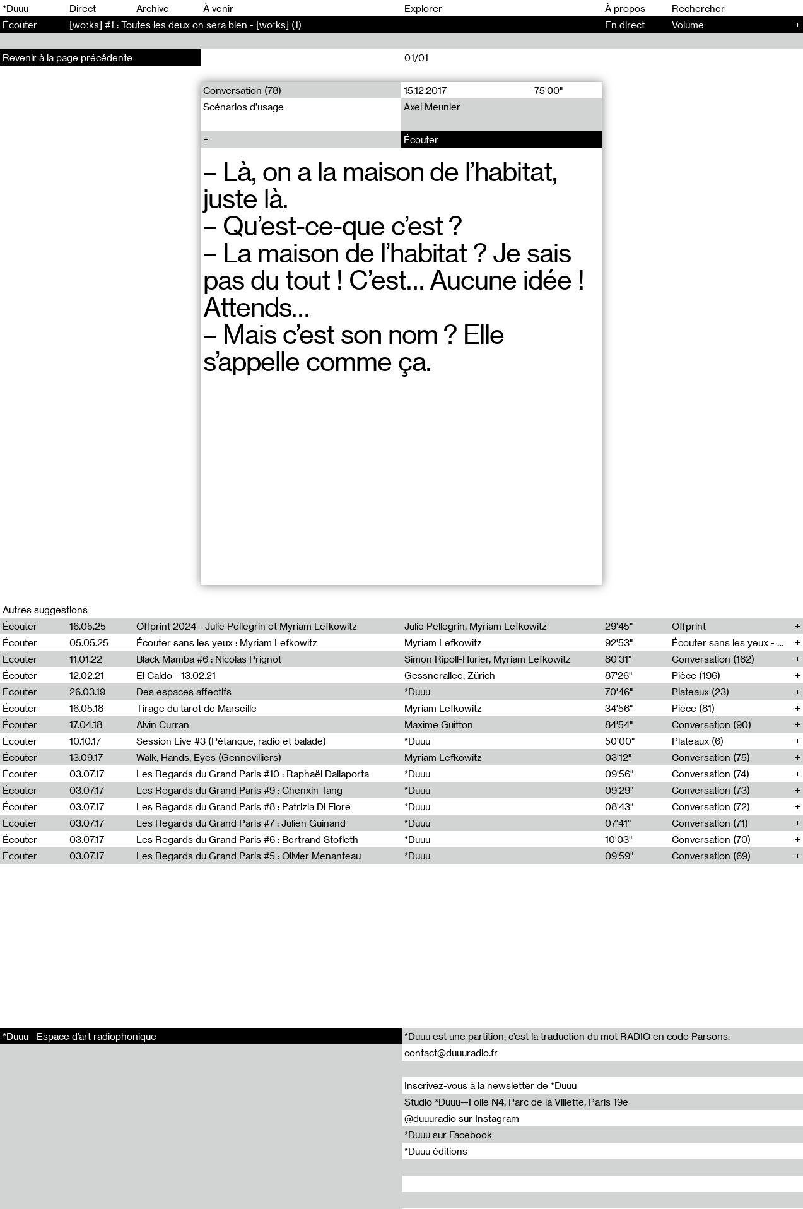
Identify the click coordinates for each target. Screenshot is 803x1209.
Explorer (423, 8)
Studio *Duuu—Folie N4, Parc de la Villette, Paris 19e (516, 1101)
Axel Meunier (432, 106)
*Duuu (15, 8)
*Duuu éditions (435, 1151)
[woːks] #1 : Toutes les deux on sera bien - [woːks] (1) (185, 24)
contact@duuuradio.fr (451, 1052)
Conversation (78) (242, 90)
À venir (218, 8)
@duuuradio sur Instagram (461, 1118)
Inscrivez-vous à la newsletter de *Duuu (490, 1085)
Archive (152, 8)
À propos (625, 8)
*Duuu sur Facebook (448, 1134)
